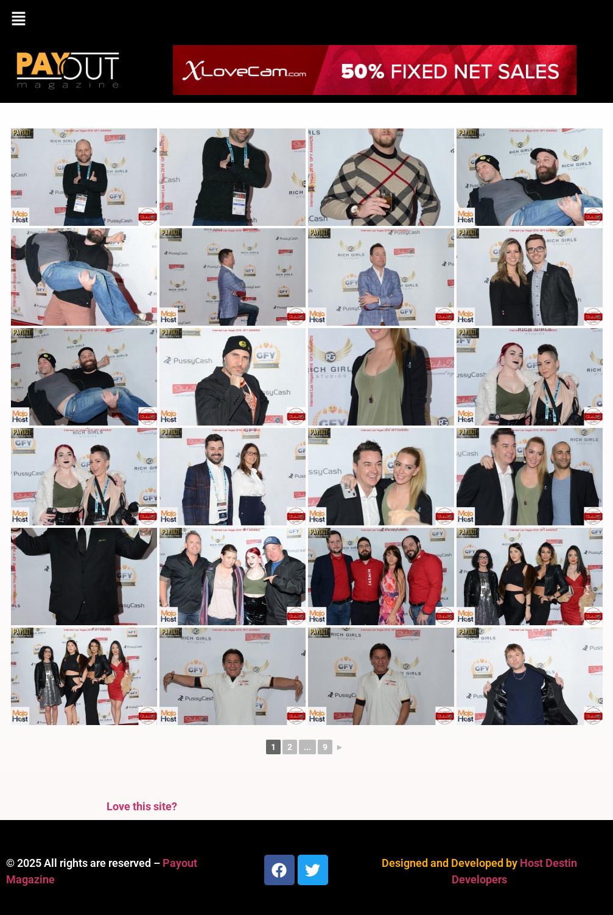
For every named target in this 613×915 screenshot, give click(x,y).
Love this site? (142, 806)
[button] (306, 19)
